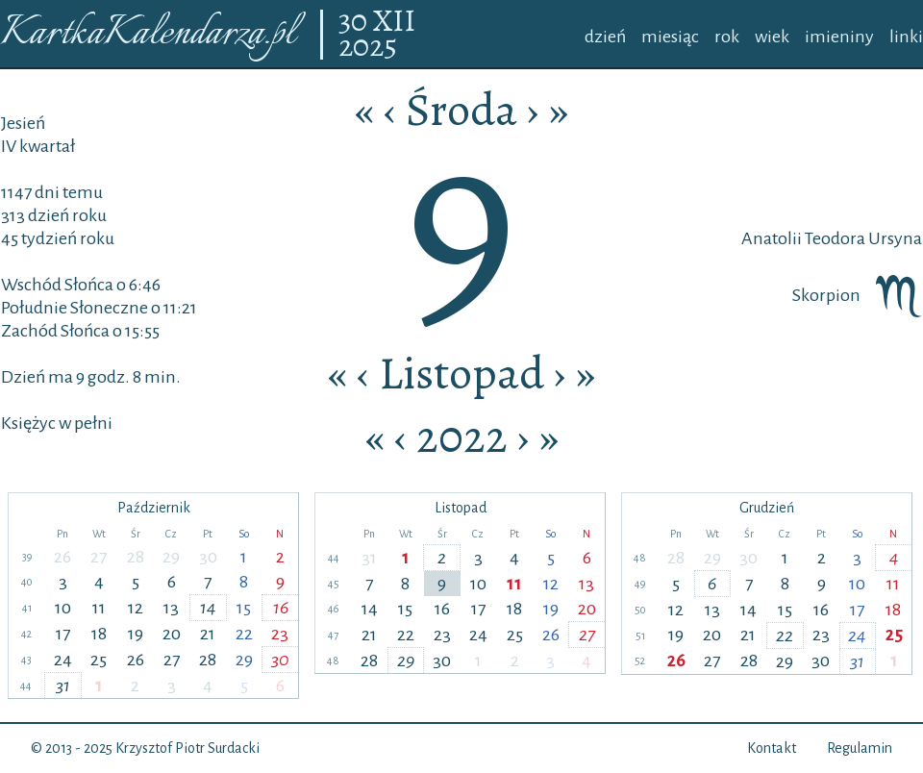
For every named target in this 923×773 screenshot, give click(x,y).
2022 (462, 436)
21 (207, 633)
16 (280, 607)
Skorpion (857, 295)
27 (98, 556)
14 (208, 607)
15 (244, 607)
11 (99, 607)
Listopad (461, 373)
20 (171, 633)
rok (726, 36)
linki (906, 36)
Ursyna (893, 238)
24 (63, 659)
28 (135, 556)
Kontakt (771, 748)
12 (135, 607)
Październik (153, 507)
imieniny (839, 36)
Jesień (23, 123)
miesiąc (670, 36)
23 (279, 633)
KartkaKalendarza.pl (147, 34)
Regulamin (859, 748)
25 (98, 659)
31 (63, 685)
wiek (772, 36)
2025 (367, 47)
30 (355, 22)
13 (171, 607)
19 (135, 633)
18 (99, 633)
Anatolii (771, 238)
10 (63, 607)
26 (62, 556)
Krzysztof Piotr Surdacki (187, 748)
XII (394, 22)
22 (244, 633)
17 (63, 633)
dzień (605, 36)
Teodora (833, 238)
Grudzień (766, 507)
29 (171, 556)
